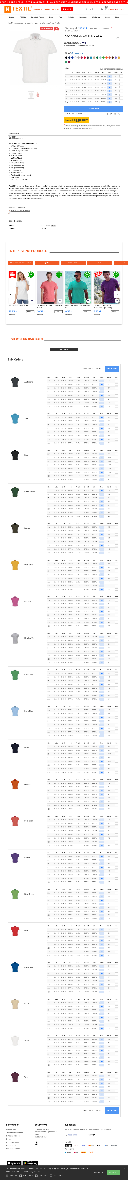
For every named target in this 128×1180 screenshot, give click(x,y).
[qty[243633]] (121, 80)
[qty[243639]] (121, 76)
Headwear (83, 17)
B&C (67, 36)
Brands (11, 17)
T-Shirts (23, 17)
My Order (55, 9)
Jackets (71, 17)
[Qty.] (116, 381)
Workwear (96, 17)
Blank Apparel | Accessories (20, 263)
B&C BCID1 (12, 137)
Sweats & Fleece (37, 17)
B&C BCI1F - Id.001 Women (20, 211)
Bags (51, 17)
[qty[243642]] (121, 95)
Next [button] (9, 60)
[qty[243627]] (121, 87)
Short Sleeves (73, 263)
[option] (35, 58)
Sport (107, 17)
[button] (102, 9)
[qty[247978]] (121, 98)
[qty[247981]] (121, 102)
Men (99, 263)
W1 (84, 43)
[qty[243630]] (121, 84)
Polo (60, 17)
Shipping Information (42, 9)
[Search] (92, 9)
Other (117, 17)
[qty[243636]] (121, 91)
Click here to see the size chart (111, 69)
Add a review (63, 349)
